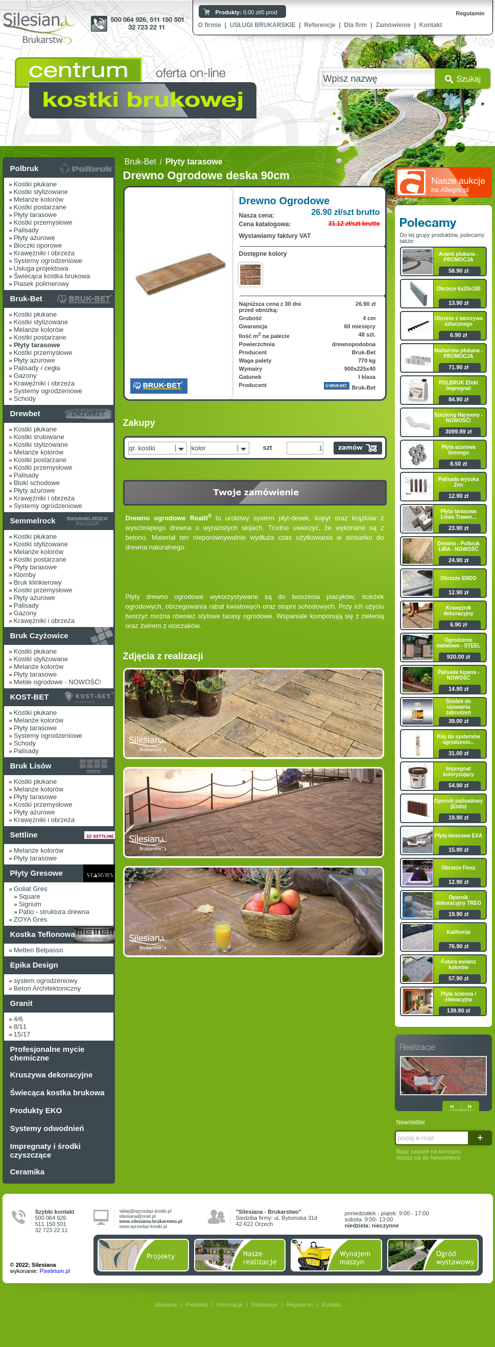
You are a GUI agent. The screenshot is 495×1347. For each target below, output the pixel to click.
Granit (21, 1003)
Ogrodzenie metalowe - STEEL (458, 642)
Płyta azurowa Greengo (458, 449)
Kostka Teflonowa (42, 934)
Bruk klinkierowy (38, 582)
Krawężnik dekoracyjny (458, 610)
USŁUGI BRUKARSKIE (263, 25)
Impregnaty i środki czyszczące (45, 1150)
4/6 (18, 1019)
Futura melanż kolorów (458, 964)
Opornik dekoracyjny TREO (458, 900)
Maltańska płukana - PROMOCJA (458, 353)
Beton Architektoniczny (47, 988)
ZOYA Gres (31, 919)
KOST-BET (29, 696)
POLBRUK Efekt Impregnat (458, 385)
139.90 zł (458, 1010)
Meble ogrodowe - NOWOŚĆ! (57, 682)
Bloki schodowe (37, 483)
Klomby (25, 575)
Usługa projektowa (41, 268)
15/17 (22, 1034)
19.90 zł (458, 817)
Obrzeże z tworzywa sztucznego (458, 321)
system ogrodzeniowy (46, 980)
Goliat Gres (31, 889)
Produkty (196, 1305)
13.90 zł (458, 303)
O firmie (209, 25)
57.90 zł (458, 978)
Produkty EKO (36, 1110)
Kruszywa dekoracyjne (51, 1074)
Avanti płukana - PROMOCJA (458, 256)
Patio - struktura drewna (54, 912)
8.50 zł (458, 464)
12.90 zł (458, 496)
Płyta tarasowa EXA (458, 835)
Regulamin (470, 13)
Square (29, 896)
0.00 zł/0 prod (246, 12)
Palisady (26, 230)
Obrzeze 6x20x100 (458, 289)
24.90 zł (458, 560)
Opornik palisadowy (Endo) (458, 803)
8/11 (20, 1026)
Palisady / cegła (37, 368)
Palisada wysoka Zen (458, 482)
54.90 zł (458, 785)
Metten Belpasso (38, 950)
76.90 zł (458, 946)
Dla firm (355, 25)
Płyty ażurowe (34, 238)
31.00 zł (458, 753)
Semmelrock (33, 520)
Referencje (319, 25)
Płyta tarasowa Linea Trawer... (458, 514)
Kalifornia (458, 932)
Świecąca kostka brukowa (52, 276)
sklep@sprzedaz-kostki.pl (146, 1211)
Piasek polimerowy (41, 283)
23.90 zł (458, 528)
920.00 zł (458, 657)
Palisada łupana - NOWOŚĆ (459, 675)
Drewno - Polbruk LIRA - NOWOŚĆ (458, 546)
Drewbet (25, 413)
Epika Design (34, 964)
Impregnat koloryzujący (458, 771)
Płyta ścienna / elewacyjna (458, 996)
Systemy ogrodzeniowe (48, 260)
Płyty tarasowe (35, 215)
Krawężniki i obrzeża (44, 253)
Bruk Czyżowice (39, 635)
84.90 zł (458, 399)
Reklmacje (264, 1305)
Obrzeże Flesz (458, 868)
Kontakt (430, 25)
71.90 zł (458, 367)
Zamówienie (393, 25)
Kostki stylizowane (41, 192)
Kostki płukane (35, 184)
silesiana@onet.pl (138, 1216)
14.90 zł (458, 689)
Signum (30, 904)
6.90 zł (458, 335)
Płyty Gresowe (36, 873)
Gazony (25, 375)
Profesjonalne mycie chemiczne (47, 1053)
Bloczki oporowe (38, 245)
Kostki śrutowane (39, 437)
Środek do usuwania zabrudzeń (458, 707)
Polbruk (24, 168)
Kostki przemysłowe (43, 222)
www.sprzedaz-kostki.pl (144, 1226)
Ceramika (27, 1171)
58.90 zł (458, 271)
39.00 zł (458, 721)
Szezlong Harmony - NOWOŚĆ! (458, 417)
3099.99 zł (458, 431)
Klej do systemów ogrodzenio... (458, 739)
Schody (25, 398)
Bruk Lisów (31, 765)
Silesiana (165, 1305)
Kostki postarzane (40, 207)
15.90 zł (458, 850)
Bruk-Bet (26, 298)
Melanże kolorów (39, 199)
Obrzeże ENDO (458, 578)
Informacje (230, 1305)
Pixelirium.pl (55, 1271)
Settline (24, 834)
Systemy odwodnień (47, 1128)
